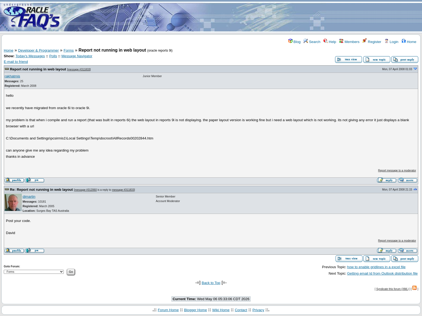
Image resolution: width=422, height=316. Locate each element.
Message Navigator (76, 56)
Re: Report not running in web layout (41, 190)
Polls (53, 56)
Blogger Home (195, 310)
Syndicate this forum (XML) (392, 289)
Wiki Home (220, 310)
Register (372, 42)
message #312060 (86, 189)
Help (329, 42)
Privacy (258, 310)
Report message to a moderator (397, 170)
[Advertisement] (243, 17)
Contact (241, 310)
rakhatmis (12, 76)
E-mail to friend (16, 62)
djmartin (29, 197)
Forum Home (168, 310)
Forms (69, 50)
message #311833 (79, 69)
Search (312, 42)
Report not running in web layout (38, 69)
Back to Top (211, 283)
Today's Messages (30, 56)
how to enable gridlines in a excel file (376, 267)
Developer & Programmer (38, 50)
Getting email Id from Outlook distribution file (382, 273)
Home (409, 42)
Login (391, 42)
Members (349, 42)
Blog (294, 42)
